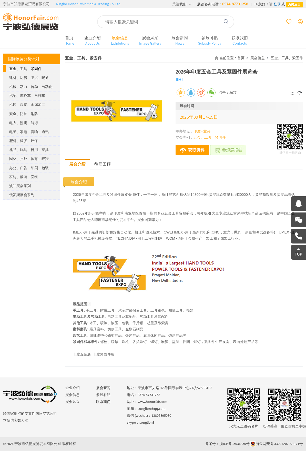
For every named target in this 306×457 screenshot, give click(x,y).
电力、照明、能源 (23, 122)
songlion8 (147, 422)
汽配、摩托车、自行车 (27, 95)
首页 (69, 40)
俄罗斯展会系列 (21, 194)
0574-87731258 (235, 3)
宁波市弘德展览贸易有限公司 (26, 4)
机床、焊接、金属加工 (27, 104)
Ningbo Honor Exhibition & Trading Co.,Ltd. (88, 4)
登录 (277, 4)
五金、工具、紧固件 (25, 68)
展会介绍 (77, 164)
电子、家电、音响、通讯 (29, 131)
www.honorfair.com (152, 401)
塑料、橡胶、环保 (23, 140)
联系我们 (239, 40)
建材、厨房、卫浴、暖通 (29, 77)
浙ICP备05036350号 (234, 443)
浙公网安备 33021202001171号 (279, 443)
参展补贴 (209, 40)
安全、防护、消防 (23, 113)
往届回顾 (102, 164)
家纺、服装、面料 (23, 177)
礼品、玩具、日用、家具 (29, 149)
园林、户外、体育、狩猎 (29, 158)
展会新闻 (179, 40)
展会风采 (150, 40)
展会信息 (120, 40)
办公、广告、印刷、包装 (29, 168)
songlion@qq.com (152, 408)
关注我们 (181, 4)
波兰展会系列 (20, 186)
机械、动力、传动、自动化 (30, 86)
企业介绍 (92, 40)
